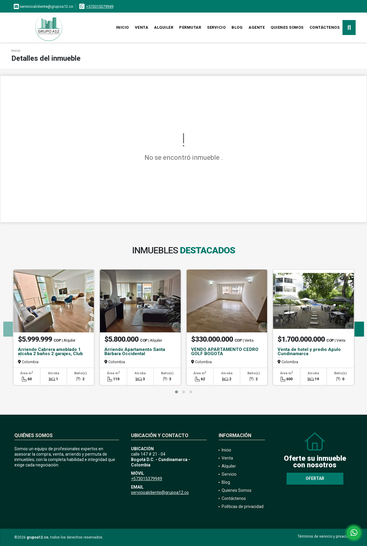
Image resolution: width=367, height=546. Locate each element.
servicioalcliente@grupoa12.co (160, 492)
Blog (237, 27)
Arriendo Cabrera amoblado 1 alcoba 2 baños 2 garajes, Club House (50, 354)
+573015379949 (99, 6)
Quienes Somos (287, 27)
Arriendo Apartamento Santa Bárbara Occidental (134, 351)
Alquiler (163, 27)
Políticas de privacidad (243, 506)
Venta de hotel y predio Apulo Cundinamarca (309, 351)
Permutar (190, 27)
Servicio (216, 27)
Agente (257, 27)
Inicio (122, 27)
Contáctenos (325, 27)
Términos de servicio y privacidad (325, 536)
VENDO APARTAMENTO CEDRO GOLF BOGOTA (224, 351)
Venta (141, 27)
